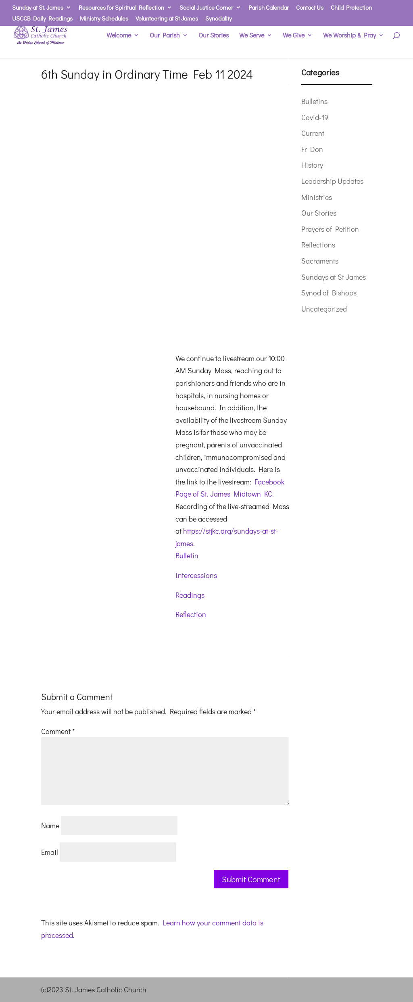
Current (312, 133)
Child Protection (351, 7)
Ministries (316, 197)
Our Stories (213, 35)
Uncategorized (324, 309)
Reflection (190, 614)
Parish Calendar (268, 7)
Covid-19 (314, 117)
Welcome (118, 35)
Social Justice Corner (206, 7)
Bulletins (314, 101)
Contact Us (309, 7)
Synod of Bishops (329, 292)
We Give (294, 35)
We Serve (251, 35)
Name (50, 825)
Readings (189, 595)
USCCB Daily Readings (42, 18)
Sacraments (319, 261)
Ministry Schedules (104, 18)
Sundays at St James (333, 277)
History (312, 165)
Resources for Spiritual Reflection (121, 7)
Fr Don (312, 149)
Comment (58, 731)
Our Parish (165, 35)
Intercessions (196, 575)
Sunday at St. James (37, 7)
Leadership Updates (332, 181)
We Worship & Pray (349, 35)
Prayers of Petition (330, 229)
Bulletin (186, 555)
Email (49, 852)
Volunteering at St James (167, 18)
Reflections (318, 244)
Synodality (218, 18)
